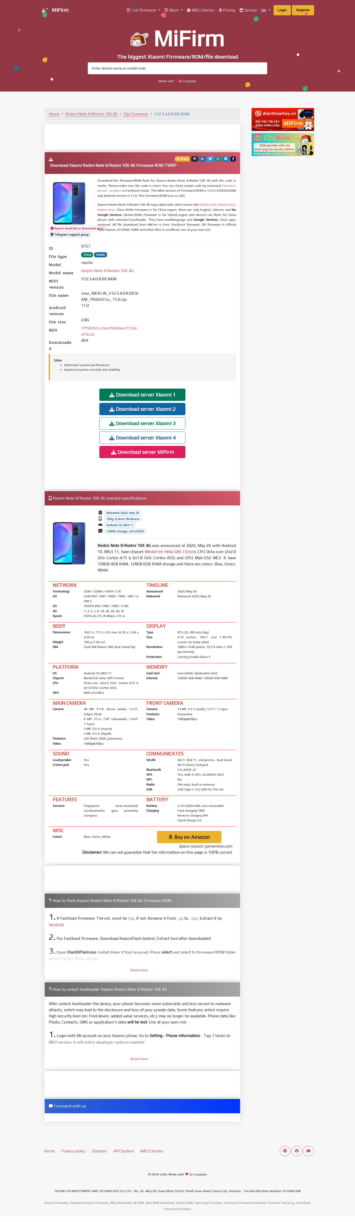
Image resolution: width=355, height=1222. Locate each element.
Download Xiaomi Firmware (89, 1202)
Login (282, 10)
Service (248, 10)
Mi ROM (138, 1202)
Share (182, 159)
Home (54, 114)
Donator (99, 1151)
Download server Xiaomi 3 (142, 423)
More (172, 10)
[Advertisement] (142, 136)
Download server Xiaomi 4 (142, 438)
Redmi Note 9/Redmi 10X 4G (91, 114)
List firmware (141, 10)
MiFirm (54, 10)
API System (123, 1151)
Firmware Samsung (280, 1202)
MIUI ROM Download (160, 1202)
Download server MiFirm (142, 452)
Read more (139, 970)
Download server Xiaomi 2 (142, 409)
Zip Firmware (136, 114)
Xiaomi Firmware (56, 1202)
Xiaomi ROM (184, 1202)
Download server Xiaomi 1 (142, 395)
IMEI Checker (201, 10)
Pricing (227, 10)
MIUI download (121, 1202)
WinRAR (56, 924)
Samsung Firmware (208, 1202)
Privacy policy (73, 1151)
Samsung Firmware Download (244, 1202)
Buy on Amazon (189, 837)
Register (303, 10)
